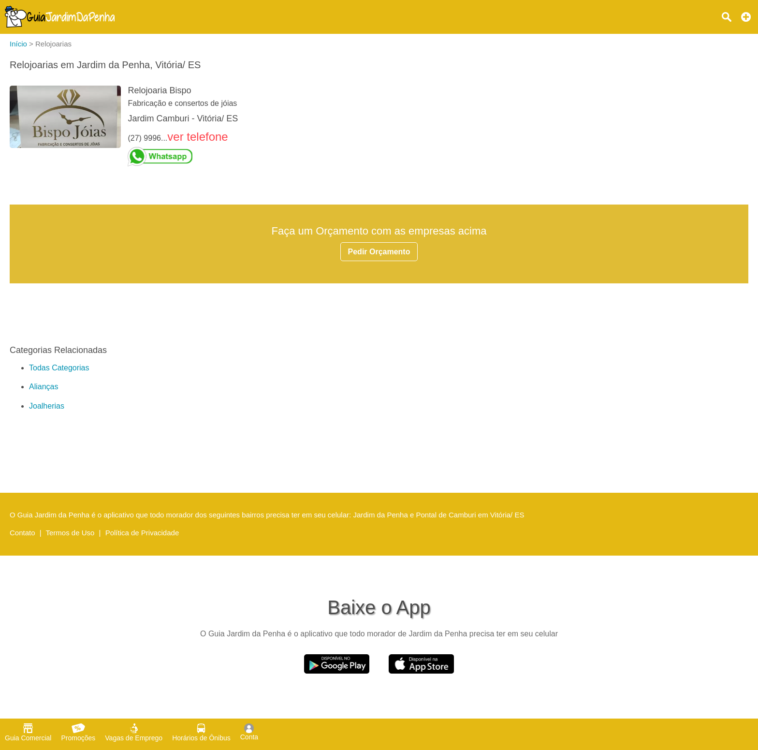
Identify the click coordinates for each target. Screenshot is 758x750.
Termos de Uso (70, 533)
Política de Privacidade (142, 533)
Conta (249, 732)
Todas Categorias (59, 368)
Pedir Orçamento (379, 252)
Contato (22, 533)
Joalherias (46, 406)
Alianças (43, 386)
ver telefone (197, 136)
